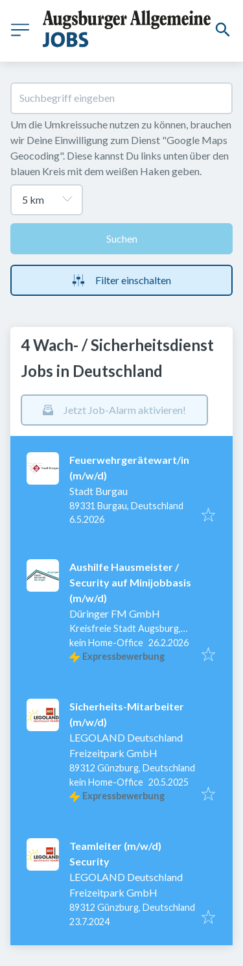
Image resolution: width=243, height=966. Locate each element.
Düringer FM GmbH (114, 613)
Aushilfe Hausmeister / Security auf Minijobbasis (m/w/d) (130, 582)
